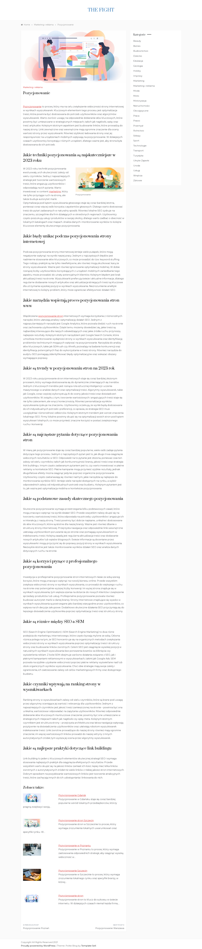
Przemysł (138, 125)
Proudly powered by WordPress (38, 945)
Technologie (140, 145)
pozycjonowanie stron (50, 316)
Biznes (136, 46)
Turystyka (138, 155)
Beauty (137, 41)
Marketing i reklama (33, 87)
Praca (136, 115)
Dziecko (137, 56)
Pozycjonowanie (32, 106)
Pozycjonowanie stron (70, 895)
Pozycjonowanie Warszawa (109, 928)
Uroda (136, 165)
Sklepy (136, 135)
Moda (136, 90)
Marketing (138, 80)
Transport (138, 150)
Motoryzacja (139, 100)
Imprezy (137, 76)
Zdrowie (137, 180)
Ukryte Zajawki (141, 160)
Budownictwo (140, 51)
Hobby (137, 70)
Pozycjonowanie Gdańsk (72, 795)
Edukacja (138, 61)
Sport (136, 140)
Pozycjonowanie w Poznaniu (74, 845)
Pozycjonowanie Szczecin (72, 870)
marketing (55, 191)
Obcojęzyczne (140, 110)
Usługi (136, 170)
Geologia (138, 66)
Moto (136, 95)
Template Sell (88, 945)
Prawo (136, 120)
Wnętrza (137, 175)
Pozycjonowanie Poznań (36, 928)
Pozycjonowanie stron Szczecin (76, 820)
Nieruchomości (141, 105)
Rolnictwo (138, 130)
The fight (101, 10)
